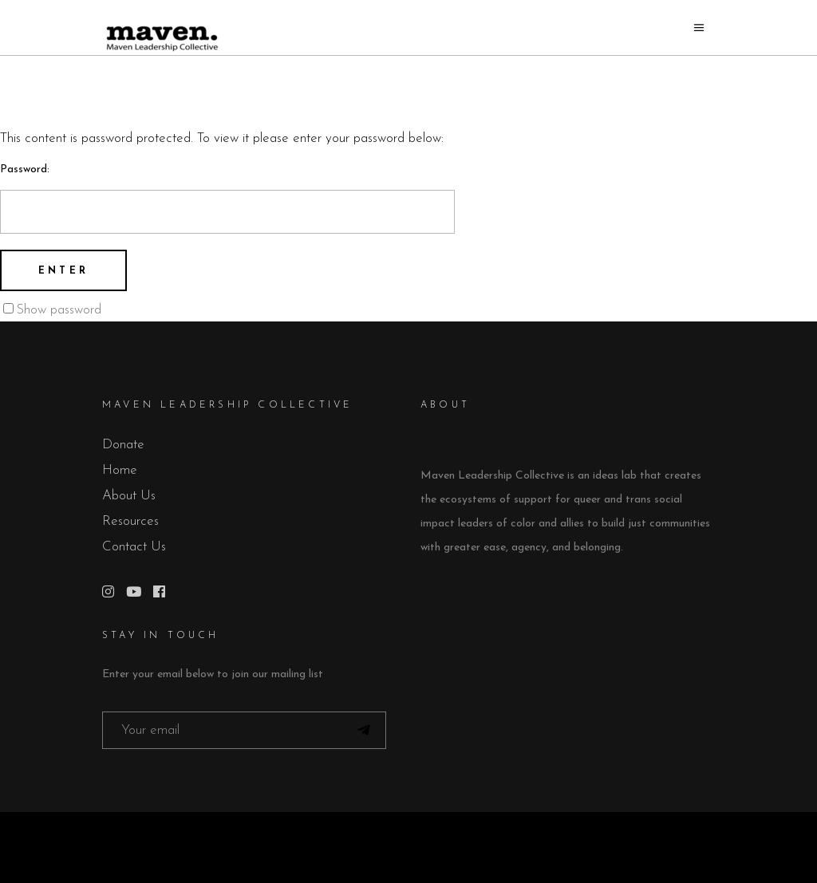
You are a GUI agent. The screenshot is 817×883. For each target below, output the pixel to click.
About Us (129, 496)
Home (119, 470)
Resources (130, 521)
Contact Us (134, 547)
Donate (123, 444)
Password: (227, 199)
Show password (58, 310)
